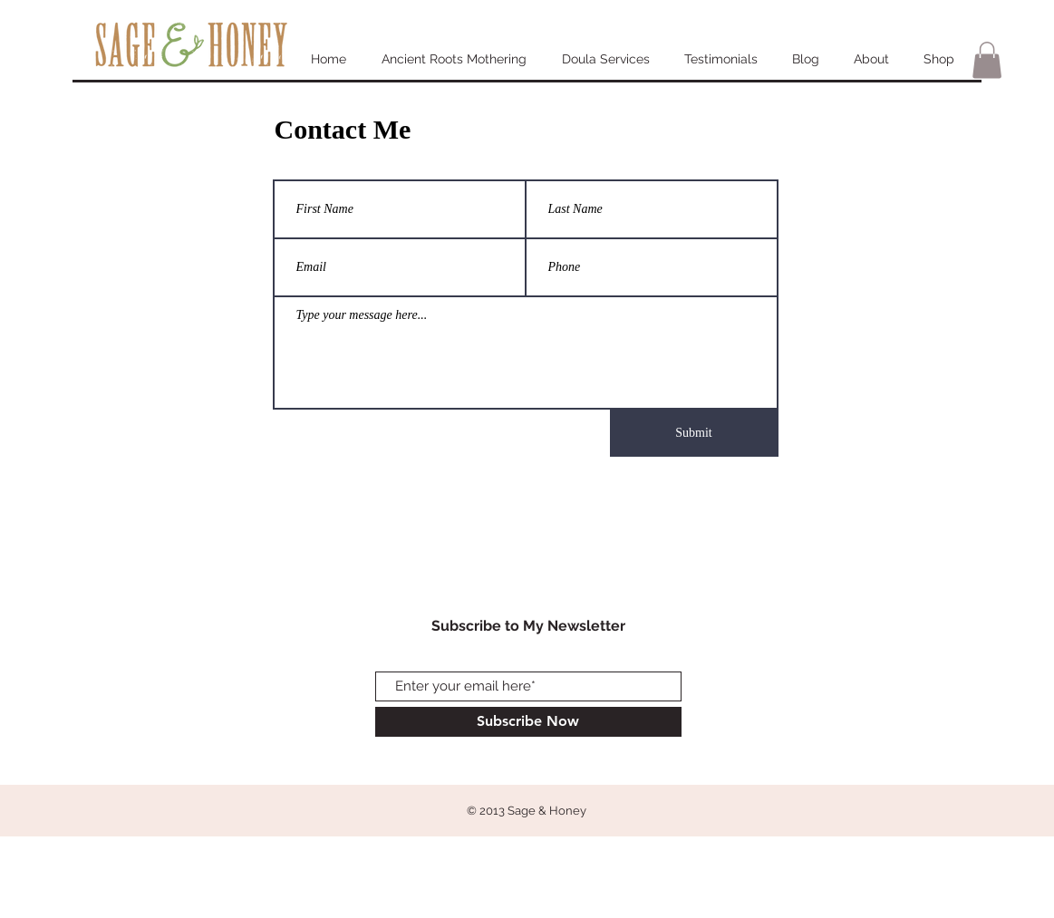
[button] (987, 60)
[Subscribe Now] (528, 722)
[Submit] (694, 433)
